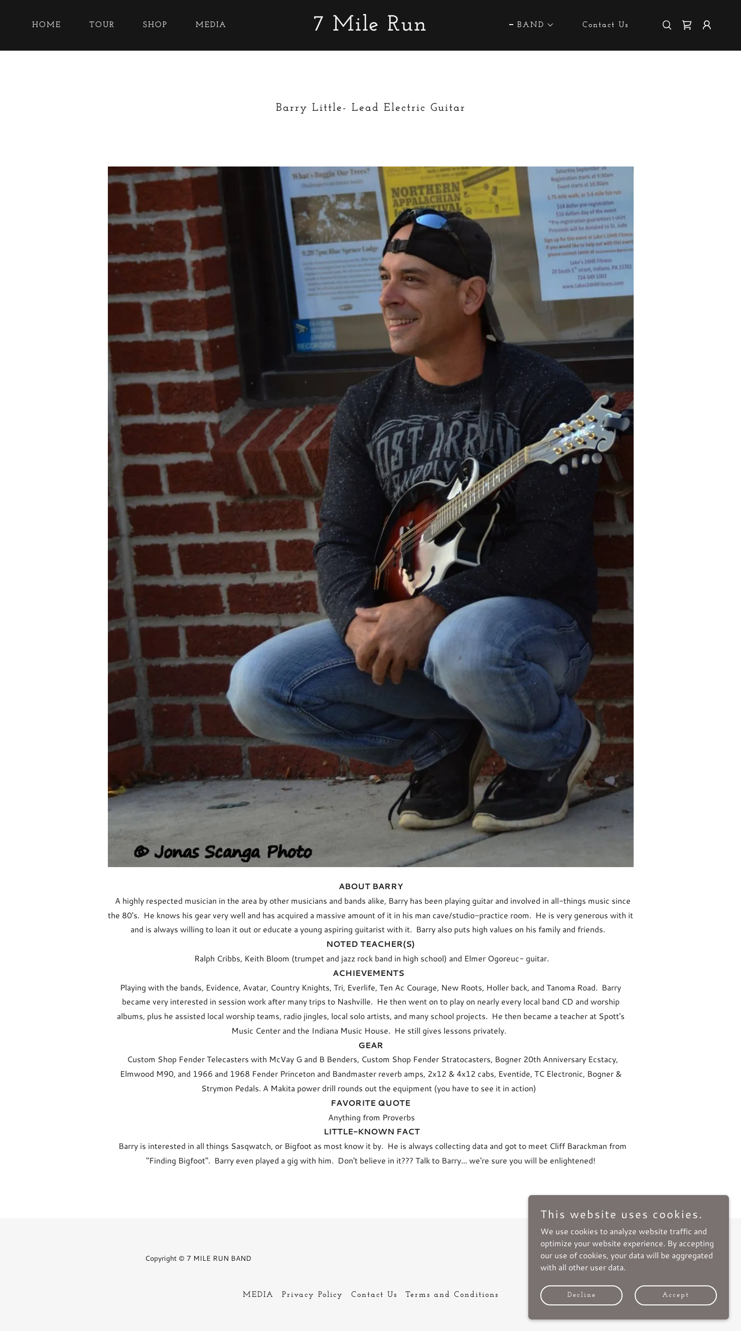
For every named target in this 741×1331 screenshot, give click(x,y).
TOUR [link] (102, 25)
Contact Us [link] (605, 25)
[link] (370, 27)
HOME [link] (46, 25)
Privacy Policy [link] (312, 1295)
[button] (531, 25)
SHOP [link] (155, 25)
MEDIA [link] (211, 25)
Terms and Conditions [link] (452, 1295)
